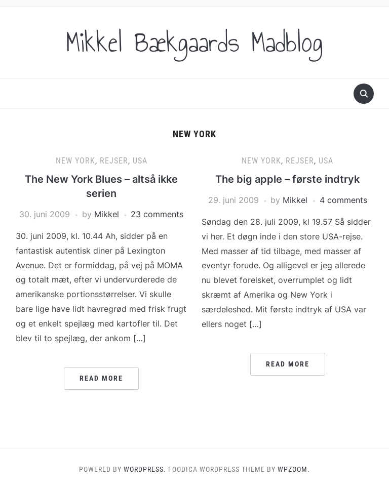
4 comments (343, 200)
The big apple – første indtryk (287, 179)
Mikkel (106, 214)
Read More (101, 378)
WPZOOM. (294, 469)
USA (140, 161)
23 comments (157, 214)
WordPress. (145, 469)
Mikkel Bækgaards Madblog (194, 42)
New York (75, 161)
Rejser (114, 161)
